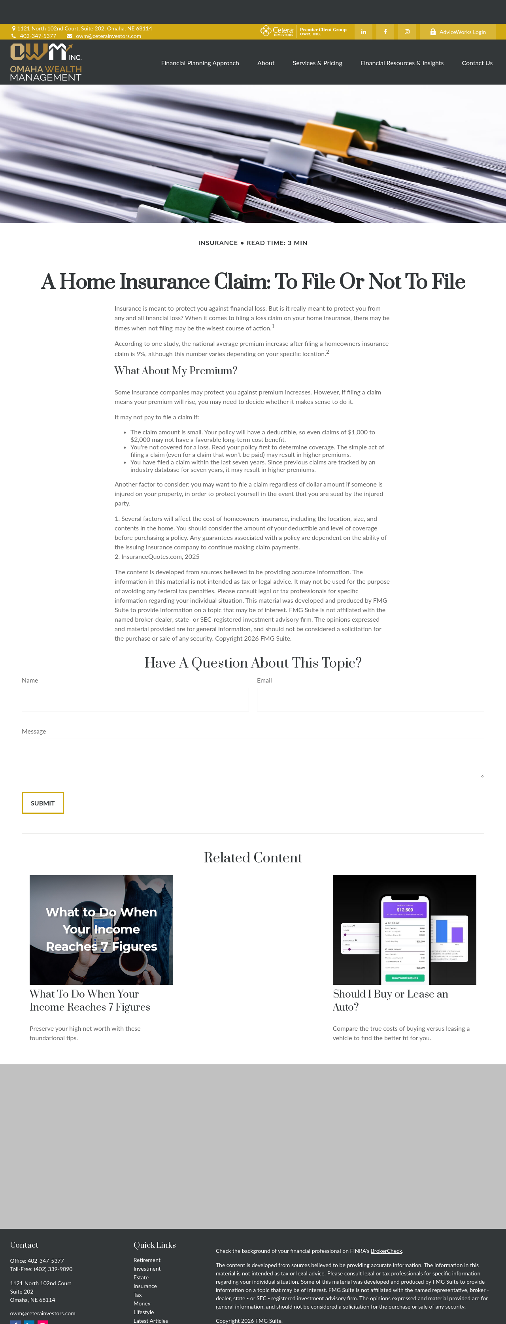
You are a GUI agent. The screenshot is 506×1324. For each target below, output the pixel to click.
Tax (138, 1270)
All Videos (146, 1305)
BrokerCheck (386, 1227)
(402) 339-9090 (53, 1245)
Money (142, 1279)
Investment (147, 1244)
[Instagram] (407, 8)
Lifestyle (144, 1288)
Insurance (145, 1262)
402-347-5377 (33, 12)
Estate (141, 1253)
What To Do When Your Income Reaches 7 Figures (90, 977)
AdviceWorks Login (458, 8)
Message (34, 707)
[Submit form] (43, 779)
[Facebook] (385, 8)
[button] (200, 38)
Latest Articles (151, 1297)
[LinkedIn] (363, 8)
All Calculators (151, 1314)
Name (30, 656)
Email (264, 656)
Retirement (147, 1236)
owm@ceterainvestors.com (103, 12)
